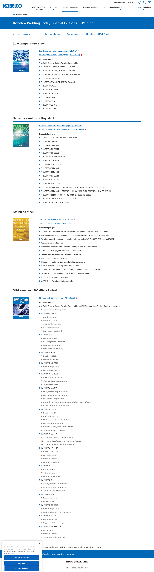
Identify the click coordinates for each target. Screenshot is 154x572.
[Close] (39, 557)
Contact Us (71, 555)
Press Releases (119, 2)
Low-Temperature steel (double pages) (59, 55)
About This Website (58, 555)
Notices (131, 2)
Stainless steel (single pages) (56, 220)
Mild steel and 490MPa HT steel (57, 299)
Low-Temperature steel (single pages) (59, 52)
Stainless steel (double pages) (56, 224)
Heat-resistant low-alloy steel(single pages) (61, 126)
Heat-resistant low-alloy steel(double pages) (61, 130)
